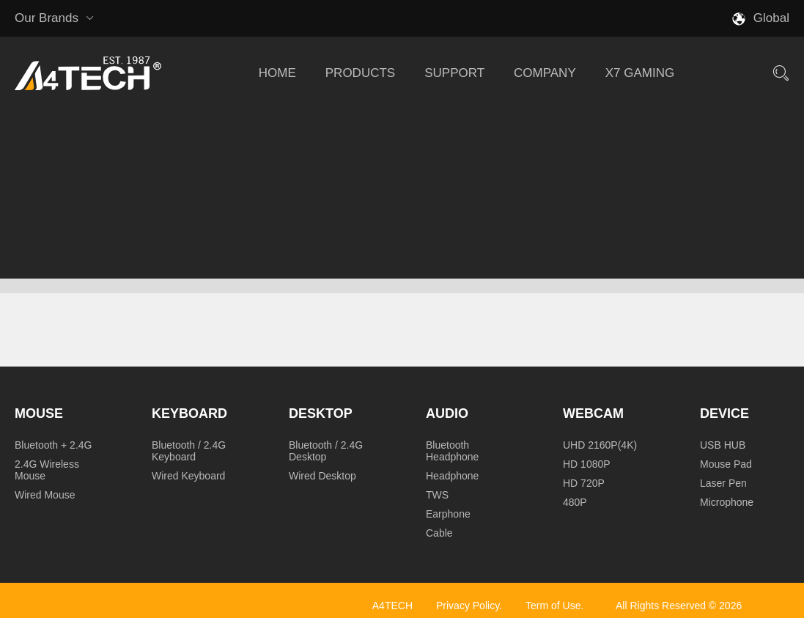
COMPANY (545, 73)
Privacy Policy (467, 605)
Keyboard (189, 413)
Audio (447, 413)
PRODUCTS (360, 73)
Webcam (593, 413)
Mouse (39, 413)
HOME (277, 73)
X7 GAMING (639, 73)
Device (724, 413)
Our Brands (55, 18)
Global (771, 18)
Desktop (321, 413)
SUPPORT (454, 73)
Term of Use (552, 605)
